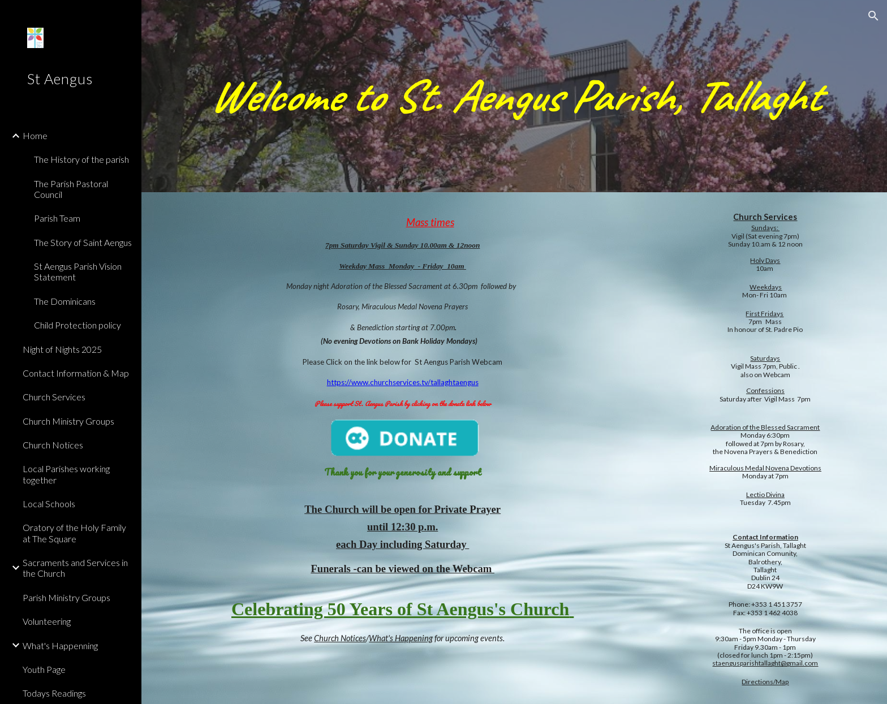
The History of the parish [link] (81, 159)
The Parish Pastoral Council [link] (71, 189)
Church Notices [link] (53, 444)
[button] (873, 15)
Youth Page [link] (44, 669)
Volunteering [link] (47, 621)
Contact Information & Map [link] (76, 373)
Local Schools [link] (49, 503)
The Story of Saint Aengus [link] (83, 242)
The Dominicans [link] (65, 301)
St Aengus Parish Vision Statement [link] (78, 271)
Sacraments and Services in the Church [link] (75, 567)
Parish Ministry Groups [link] (66, 597)
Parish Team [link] (57, 218)
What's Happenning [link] (60, 645)
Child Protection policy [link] (77, 324)
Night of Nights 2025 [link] (62, 349)
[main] (514, 96)
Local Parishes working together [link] (66, 474)
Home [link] (35, 135)
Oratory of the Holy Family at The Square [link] (74, 532)
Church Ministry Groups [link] (68, 421)
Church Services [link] (54, 396)
